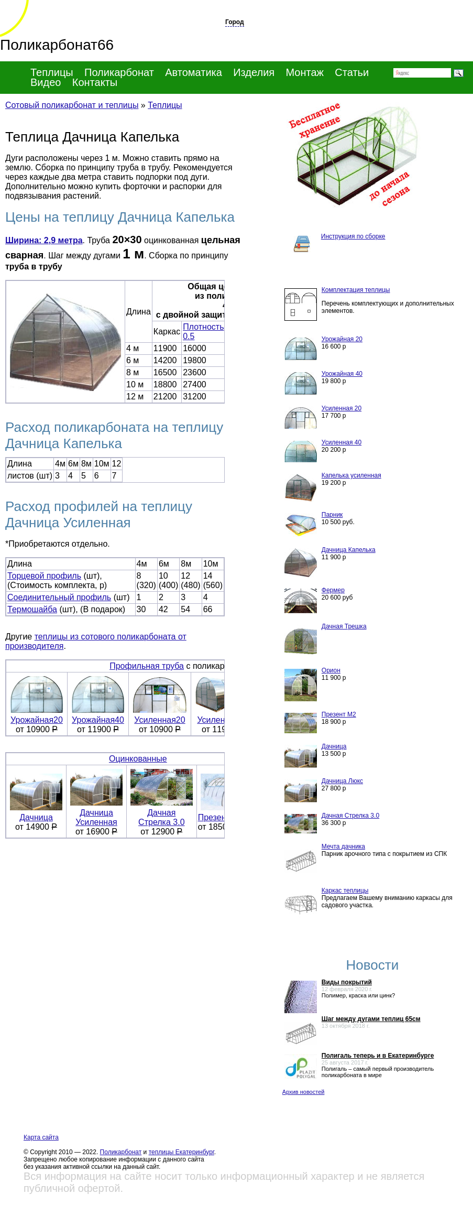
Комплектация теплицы (356, 290)
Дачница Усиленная (96, 814)
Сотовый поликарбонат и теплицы (71, 105)
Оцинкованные (138, 758)
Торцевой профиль (44, 575)
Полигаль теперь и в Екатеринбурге (378, 1055)
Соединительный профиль (59, 597)
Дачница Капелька (349, 549)
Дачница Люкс (342, 781)
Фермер (333, 590)
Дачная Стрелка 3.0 (161, 817)
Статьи (352, 72)
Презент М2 (339, 714)
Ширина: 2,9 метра (44, 240)
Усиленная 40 (341, 442)
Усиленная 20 (341, 408)
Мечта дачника (343, 846)
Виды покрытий (347, 982)
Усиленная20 (160, 716)
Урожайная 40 (342, 373)
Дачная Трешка (344, 626)
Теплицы (51, 72)
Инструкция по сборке (353, 236)
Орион (331, 670)
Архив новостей (303, 1092)
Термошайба (32, 609)
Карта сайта (41, 1137)
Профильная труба (146, 665)
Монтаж (304, 72)
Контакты (94, 82)
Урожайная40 (98, 716)
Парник (332, 514)
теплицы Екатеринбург (181, 1152)
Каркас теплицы (345, 890)
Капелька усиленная (351, 475)
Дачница (36, 814)
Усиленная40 (222, 716)
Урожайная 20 (342, 339)
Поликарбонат (121, 1152)
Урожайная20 (36, 716)
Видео (45, 82)
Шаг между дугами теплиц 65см (371, 1019)
